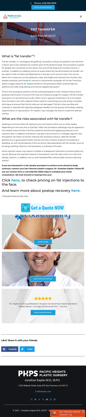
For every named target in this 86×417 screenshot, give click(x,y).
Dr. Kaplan (29, 84)
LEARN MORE (43, 242)
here (15, 180)
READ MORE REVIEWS (43, 312)
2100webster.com (43, 391)
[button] (81, 16)
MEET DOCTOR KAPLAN (43, 279)
